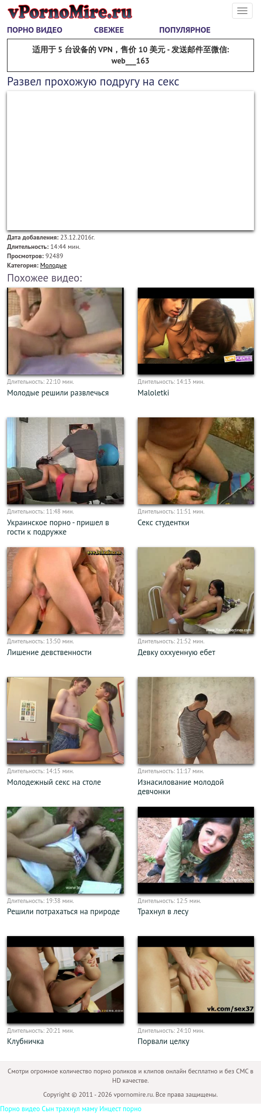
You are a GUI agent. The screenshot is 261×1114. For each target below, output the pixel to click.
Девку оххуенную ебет (177, 652)
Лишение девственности (49, 652)
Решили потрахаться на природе (63, 911)
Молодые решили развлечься (58, 392)
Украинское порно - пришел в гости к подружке (58, 527)
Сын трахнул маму (70, 1108)
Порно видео (34, 29)
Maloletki (153, 392)
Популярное (185, 29)
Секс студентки (164, 522)
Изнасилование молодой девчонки (181, 787)
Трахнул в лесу (163, 911)
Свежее (109, 29)
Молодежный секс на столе (54, 782)
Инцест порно (120, 1108)
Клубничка (25, 1041)
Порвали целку (164, 1041)
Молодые (53, 265)
